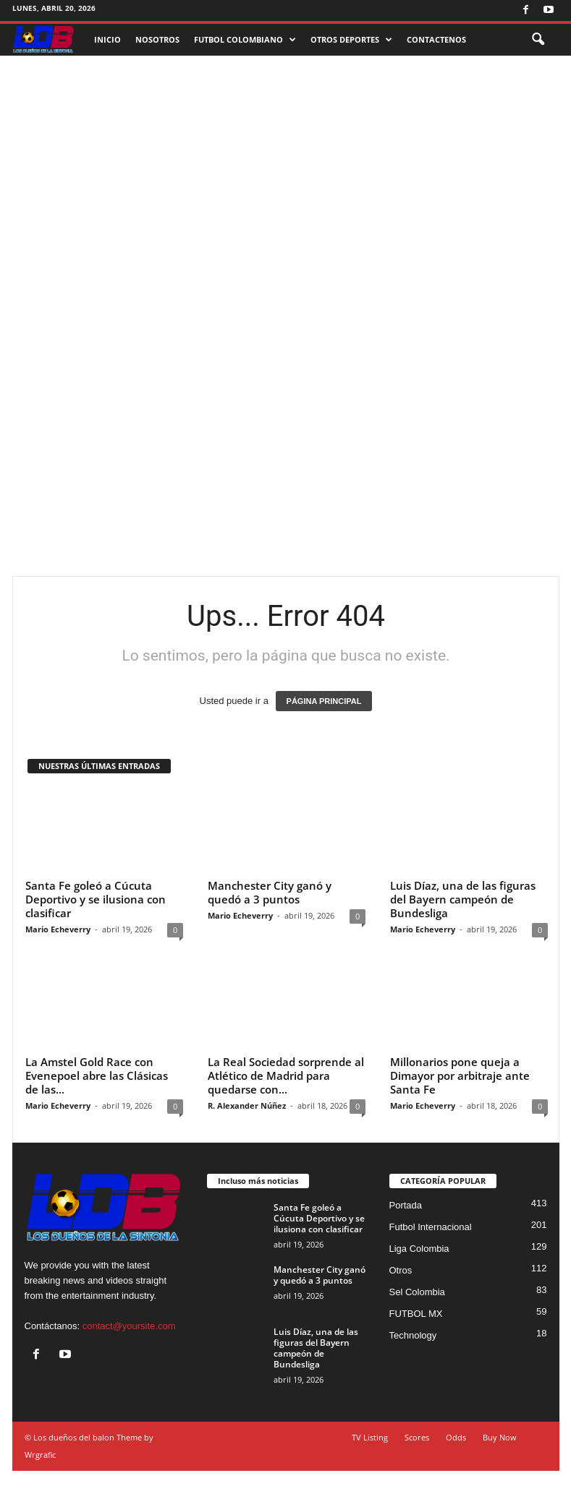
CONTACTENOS (436, 39)
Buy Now (500, 1437)
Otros (401, 1270)
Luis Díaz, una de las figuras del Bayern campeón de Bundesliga (463, 899)
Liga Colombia (419, 1248)
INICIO (107, 39)
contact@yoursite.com (129, 1325)
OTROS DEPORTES (351, 40)
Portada (406, 1205)
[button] (538, 40)
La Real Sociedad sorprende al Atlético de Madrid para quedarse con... (286, 1075)
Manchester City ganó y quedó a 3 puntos (269, 892)
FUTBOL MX (416, 1313)
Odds (456, 1437)
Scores (417, 1437)
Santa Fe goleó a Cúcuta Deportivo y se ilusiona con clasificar (95, 899)
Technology (413, 1335)
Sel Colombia (417, 1292)
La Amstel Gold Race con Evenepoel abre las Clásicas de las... (96, 1075)
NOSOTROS (157, 39)
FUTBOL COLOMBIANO (245, 40)
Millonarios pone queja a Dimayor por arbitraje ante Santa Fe (460, 1075)
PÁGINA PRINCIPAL (324, 701)
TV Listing (370, 1437)
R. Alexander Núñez (247, 1105)
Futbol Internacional (430, 1226)
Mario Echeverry (57, 929)
